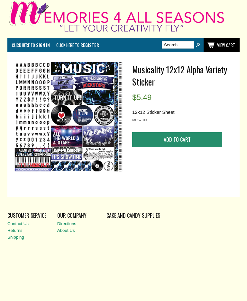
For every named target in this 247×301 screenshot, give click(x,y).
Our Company (72, 215)
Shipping (15, 237)
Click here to (31, 45)
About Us (66, 230)
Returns (15, 230)
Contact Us (18, 223)
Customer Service (26, 215)
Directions (66, 223)
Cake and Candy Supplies (133, 215)
